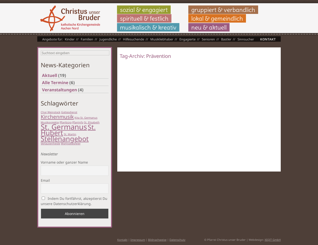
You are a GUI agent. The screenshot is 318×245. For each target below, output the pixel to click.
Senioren (208, 39)
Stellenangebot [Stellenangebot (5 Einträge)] (65, 138)
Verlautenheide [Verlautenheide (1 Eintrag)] (50, 143)
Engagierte (187, 39)
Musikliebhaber (161, 39)
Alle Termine (55, 82)
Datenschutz (177, 240)
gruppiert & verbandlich (223, 9)
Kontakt (268, 39)
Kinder (70, 39)
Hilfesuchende (133, 39)
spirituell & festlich (144, 18)
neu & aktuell (209, 27)
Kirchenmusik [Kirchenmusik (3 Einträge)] (57, 116)
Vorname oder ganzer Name (64, 162)
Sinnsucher (246, 39)
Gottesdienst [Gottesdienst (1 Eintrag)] (69, 112)
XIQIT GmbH (273, 240)
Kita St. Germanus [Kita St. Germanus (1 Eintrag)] (86, 117)
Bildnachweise (157, 240)
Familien (87, 39)
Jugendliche (108, 39)
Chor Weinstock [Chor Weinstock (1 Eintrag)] (50, 112)
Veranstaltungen (59, 90)
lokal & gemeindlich (217, 18)
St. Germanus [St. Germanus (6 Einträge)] (64, 127)
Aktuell (49, 75)
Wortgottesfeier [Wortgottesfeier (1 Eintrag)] (70, 143)
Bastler (226, 39)
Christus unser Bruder (70, 18)
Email (45, 180)
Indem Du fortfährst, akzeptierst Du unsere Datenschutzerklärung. (74, 201)
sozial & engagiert (144, 9)
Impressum (137, 240)
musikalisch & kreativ (148, 27)
